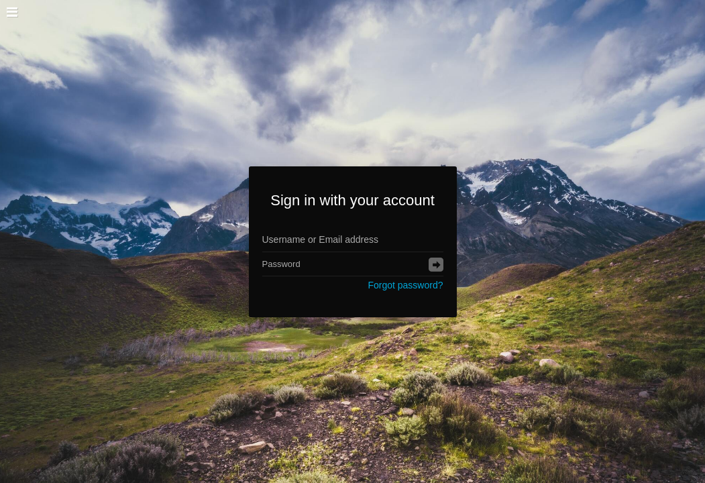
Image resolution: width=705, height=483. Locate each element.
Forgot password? (405, 285)
